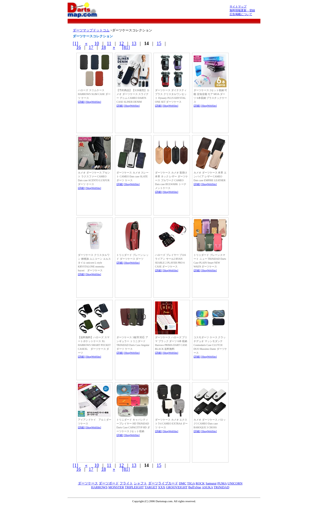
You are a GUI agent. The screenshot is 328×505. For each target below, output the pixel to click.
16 (78, 47)
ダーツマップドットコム (91, 30)
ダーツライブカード (163, 483)
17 (91, 47)
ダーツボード (109, 483)
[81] (126, 47)
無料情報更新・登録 (242, 10)
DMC (182, 483)
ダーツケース (88, 483)
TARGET (150, 487)
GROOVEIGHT (177, 487)
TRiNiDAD (221, 487)
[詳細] (81, 101)
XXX (161, 487)
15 (159, 43)
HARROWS (99, 487)
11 (109, 43)
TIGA (191, 483)
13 (134, 43)
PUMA (222, 483)
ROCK (200, 483)
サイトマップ (238, 6)
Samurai (211, 483)
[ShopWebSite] (93, 101)
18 (103, 47)
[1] (75, 43)
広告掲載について (241, 14)
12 (121, 43)
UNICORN (234, 483)
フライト (126, 483)
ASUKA (207, 487)
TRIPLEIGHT (134, 487)
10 (96, 43)
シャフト (140, 483)
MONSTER (116, 487)
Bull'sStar (194, 487)
